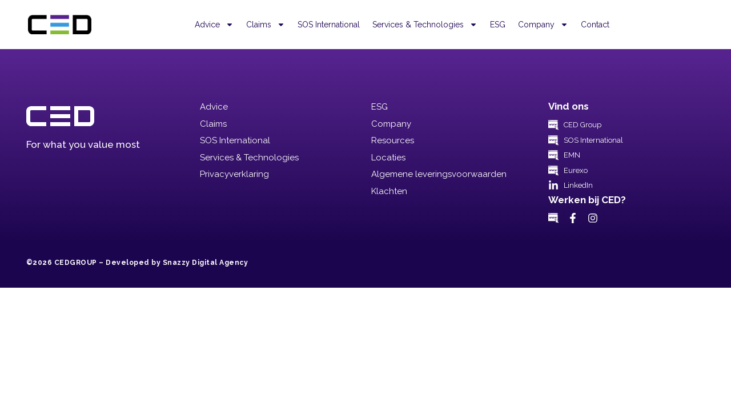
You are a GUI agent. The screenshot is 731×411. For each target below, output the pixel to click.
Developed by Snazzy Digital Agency (177, 263)
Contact (595, 24)
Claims (265, 24)
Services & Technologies (424, 24)
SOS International (329, 24)
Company (543, 24)
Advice (214, 24)
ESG (497, 24)
